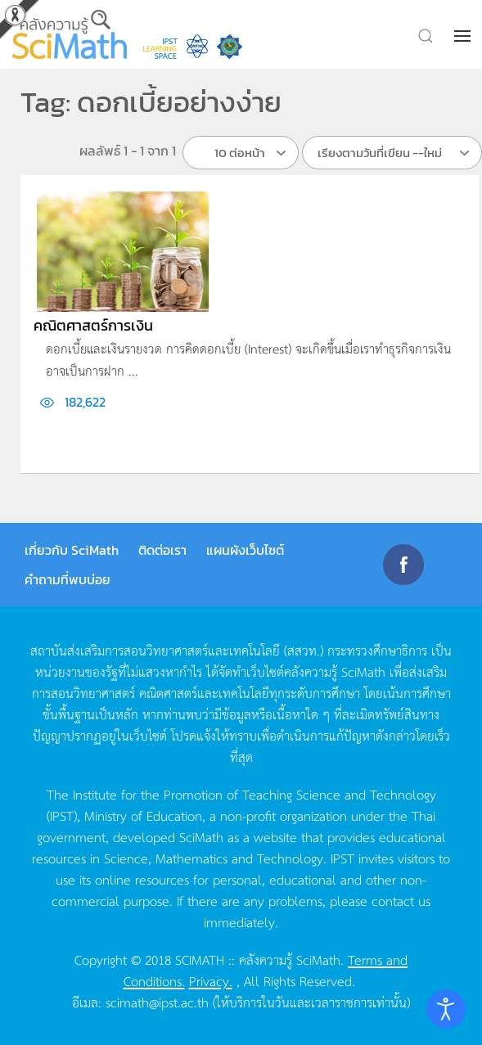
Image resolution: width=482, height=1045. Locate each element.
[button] (464, 36)
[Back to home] (69, 34)
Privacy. (210, 980)
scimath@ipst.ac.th (157, 1001)
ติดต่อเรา (162, 550)
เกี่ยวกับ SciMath (72, 550)
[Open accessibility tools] (446, 1009)
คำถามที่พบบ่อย (67, 579)
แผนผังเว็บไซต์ (245, 550)
